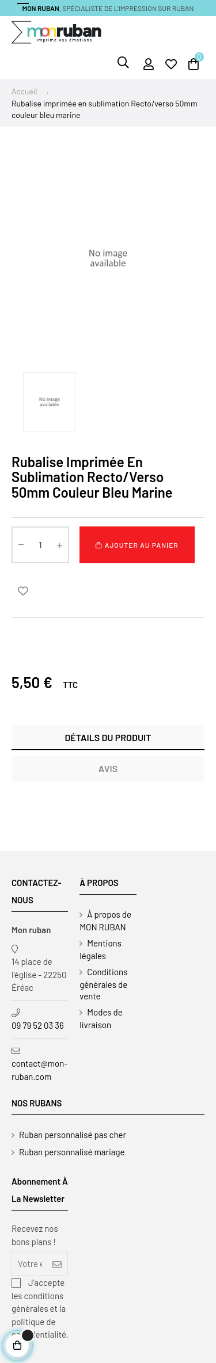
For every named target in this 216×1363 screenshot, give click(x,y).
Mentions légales (100, 949)
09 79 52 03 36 (38, 1025)
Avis (108, 768)
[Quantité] (40, 545)
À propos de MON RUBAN (105, 920)
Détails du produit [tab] (108, 737)
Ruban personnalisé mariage (72, 1152)
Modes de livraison (100, 1018)
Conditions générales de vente (103, 984)
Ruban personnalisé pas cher (72, 1134)
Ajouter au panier (137, 544)
